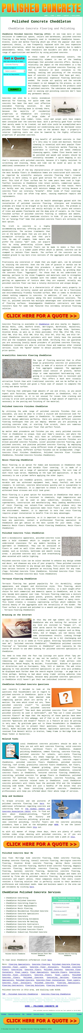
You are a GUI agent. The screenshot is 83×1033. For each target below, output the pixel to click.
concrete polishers (31, 337)
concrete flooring (66, 67)
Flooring (49, 1014)
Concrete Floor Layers (14, 967)
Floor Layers (21, 972)
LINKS (52, 15)
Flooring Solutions (34, 985)
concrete (65, 343)
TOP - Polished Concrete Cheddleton (20, 994)
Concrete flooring (11, 324)
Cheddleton (44, 324)
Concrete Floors (33, 970)
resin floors (53, 508)
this (35, 827)
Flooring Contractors (12, 985)
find (10, 858)
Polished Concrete (53, 970)
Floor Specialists (39, 972)
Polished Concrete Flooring (66, 964)
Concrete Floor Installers (44, 967)
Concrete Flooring (41, 964)
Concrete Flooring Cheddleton (56, 994)
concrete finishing (65, 778)
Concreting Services (58, 978)
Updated (28, 1014)
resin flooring (73, 511)
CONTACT (66, 15)
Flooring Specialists (19, 964)
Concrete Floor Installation (50, 980)
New (23, 1014)
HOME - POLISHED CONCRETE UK (41, 1006)
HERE (56, 825)
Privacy (79, 1014)
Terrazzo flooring (11, 584)
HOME (46, 15)
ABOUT (59, 15)
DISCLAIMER (76, 15)
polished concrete (72, 37)
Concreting (16, 970)
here (42, 804)
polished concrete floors (30, 762)
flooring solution (23, 882)
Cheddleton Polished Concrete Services (31, 892)
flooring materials (71, 78)
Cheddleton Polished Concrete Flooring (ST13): (27, 34)
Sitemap (3, 1014)
